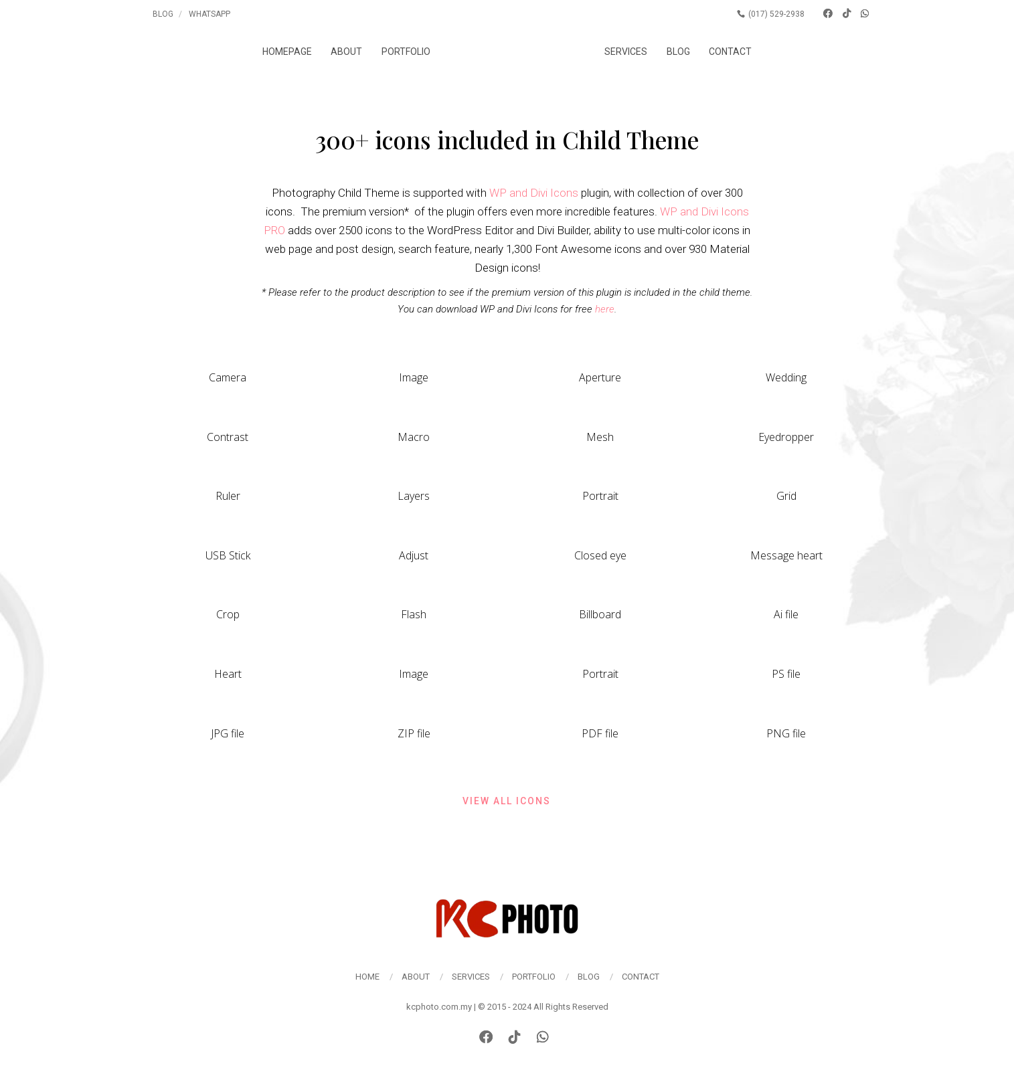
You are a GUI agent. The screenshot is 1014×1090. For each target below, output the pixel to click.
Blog (163, 14)
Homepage (279, 51)
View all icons (506, 801)
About (338, 51)
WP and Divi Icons (533, 192)
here (604, 309)
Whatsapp (209, 14)
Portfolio (397, 51)
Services (633, 51)
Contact (738, 51)
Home (367, 977)
